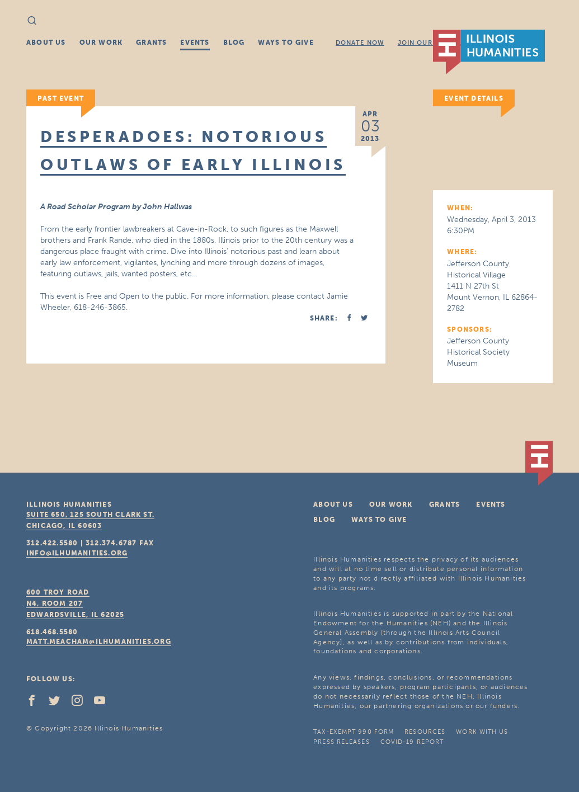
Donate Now (360, 42)
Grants (151, 42)
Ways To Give (285, 42)
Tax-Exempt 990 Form (353, 732)
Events (194, 42)
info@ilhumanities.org (77, 553)
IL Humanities (489, 52)
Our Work (101, 42)
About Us (46, 42)
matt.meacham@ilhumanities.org (98, 641)
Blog (234, 42)
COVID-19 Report (412, 742)
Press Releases (341, 742)
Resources (424, 732)
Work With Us (482, 732)
